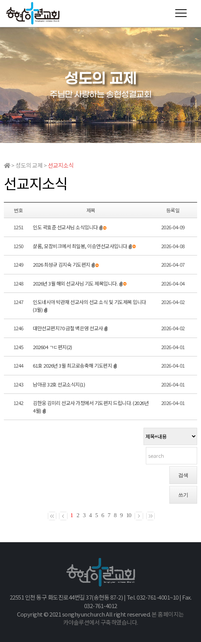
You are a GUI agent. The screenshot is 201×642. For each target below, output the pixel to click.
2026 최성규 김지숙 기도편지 (61, 264)
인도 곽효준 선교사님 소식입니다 (65, 227)
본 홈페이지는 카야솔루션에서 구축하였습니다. (123, 618)
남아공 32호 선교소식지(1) (59, 384)
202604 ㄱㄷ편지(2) (52, 347)
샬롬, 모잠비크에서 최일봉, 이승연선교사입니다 (80, 246)
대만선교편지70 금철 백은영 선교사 (68, 328)
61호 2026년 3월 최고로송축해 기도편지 (72, 365)
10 (128, 515)
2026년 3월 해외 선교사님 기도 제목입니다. (76, 283)
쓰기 (183, 495)
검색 (183, 475)
